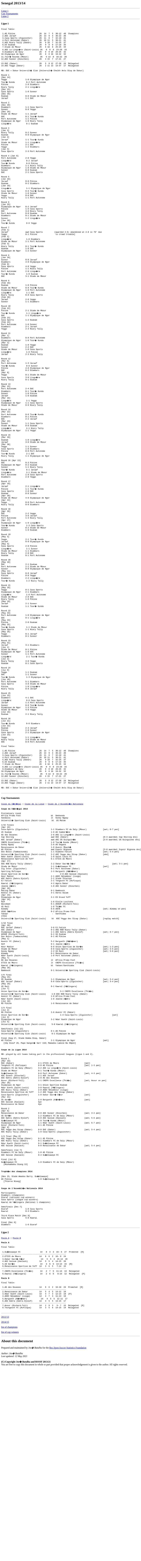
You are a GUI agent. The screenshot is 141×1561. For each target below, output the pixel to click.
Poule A (5, 1419)
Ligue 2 (4, 16)
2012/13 (5, 1509)
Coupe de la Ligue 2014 (14, 1204)
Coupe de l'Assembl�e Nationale (66, 926)
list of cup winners (10, 1525)
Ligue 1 (4, 11)
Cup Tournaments (9, 13)
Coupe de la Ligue (35, 926)
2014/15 (5, 1514)
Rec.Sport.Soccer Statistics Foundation (67, 1540)
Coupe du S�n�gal (11, 926)
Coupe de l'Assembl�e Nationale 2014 (22, 1362)
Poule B (17, 1419)
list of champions (9, 1519)
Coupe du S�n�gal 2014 (14, 932)
